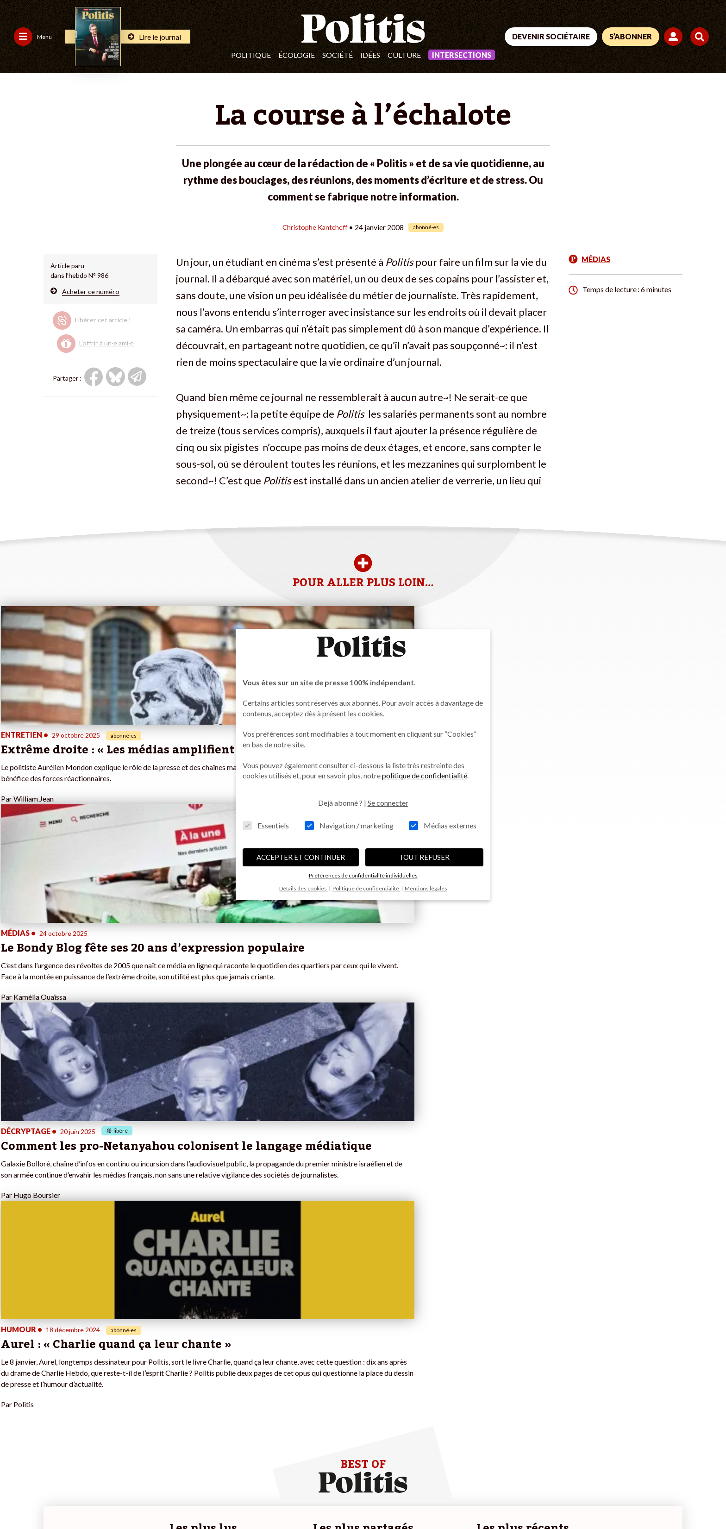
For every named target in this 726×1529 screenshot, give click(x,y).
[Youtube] (648, 1462)
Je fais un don (140, 1341)
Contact (18, 1496)
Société (337, 54)
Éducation (74, 1370)
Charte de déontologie (138, 1496)
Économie (74, 1360)
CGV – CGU (202, 1496)
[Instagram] (677, 1462)
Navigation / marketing (349, 825)
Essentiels (266, 825)
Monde (70, 1341)
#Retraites (251, 1370)
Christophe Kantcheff (315, 226)
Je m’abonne (138, 1360)
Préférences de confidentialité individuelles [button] (363, 875)
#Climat (247, 1341)
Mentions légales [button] (426, 888)
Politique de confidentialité (274, 1496)
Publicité (340, 1496)
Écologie (296, 54)
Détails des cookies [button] (303, 888)
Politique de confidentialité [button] (366, 888)
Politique (251, 54)
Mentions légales (67, 1496)
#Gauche (249, 1360)
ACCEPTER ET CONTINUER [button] (301, 857)
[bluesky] (618, 1462)
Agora (13, 1341)
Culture (404, 54)
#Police (246, 1350)
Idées (370, 54)
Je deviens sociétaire (150, 1350)
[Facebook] (590, 1462)
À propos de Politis (147, 1380)
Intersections (461, 54)
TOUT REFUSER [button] (424, 857)
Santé (68, 1380)
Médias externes (442, 825)
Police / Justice (82, 1389)
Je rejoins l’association (152, 1370)
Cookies (377, 1496)
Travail (69, 1350)
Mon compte (138, 1389)
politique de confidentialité (424, 775)
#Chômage (252, 1380)
